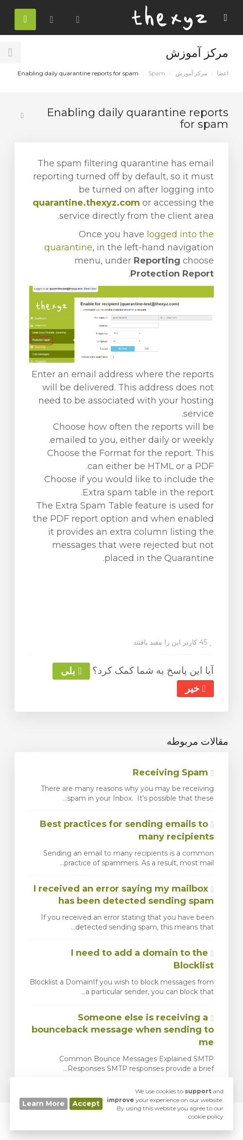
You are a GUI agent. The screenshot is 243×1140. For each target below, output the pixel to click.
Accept (86, 1103)
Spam (156, 73)
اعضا (222, 73)
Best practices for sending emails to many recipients (127, 830)
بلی (71, 671)
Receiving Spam (173, 772)
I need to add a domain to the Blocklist (142, 959)
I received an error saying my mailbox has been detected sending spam (124, 895)
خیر (195, 688)
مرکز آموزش (191, 73)
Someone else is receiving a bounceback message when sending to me (123, 1030)
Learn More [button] (43, 1103)
